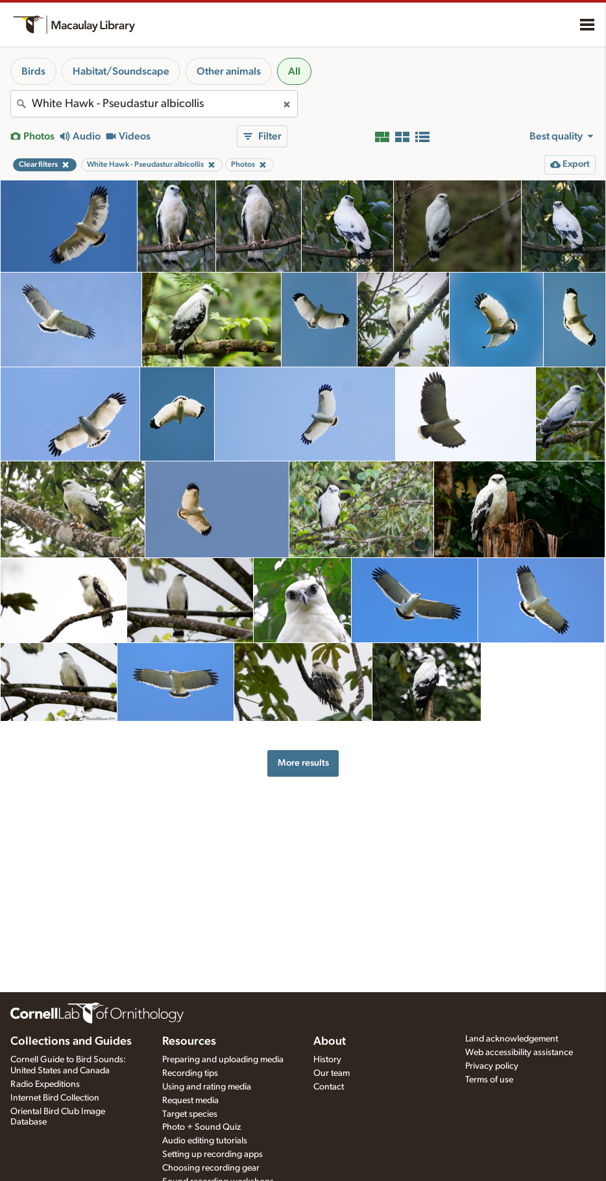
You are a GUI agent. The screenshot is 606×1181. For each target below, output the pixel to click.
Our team (331, 1073)
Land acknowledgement (511, 1038)
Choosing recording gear (211, 1168)
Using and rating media (206, 1086)
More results (303, 763)
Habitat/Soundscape (121, 71)
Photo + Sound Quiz (201, 1127)
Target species (189, 1114)
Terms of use (489, 1079)
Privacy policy (491, 1066)
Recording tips (190, 1073)
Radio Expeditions (45, 1084)
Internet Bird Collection (54, 1097)
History (327, 1059)
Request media (190, 1100)
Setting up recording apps (212, 1154)
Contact (328, 1086)
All (294, 71)
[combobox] (154, 104)
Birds (33, 71)
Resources (189, 1041)
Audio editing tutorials (204, 1140)
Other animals (229, 71)
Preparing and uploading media (223, 1059)
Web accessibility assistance (519, 1052)
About (329, 1041)
